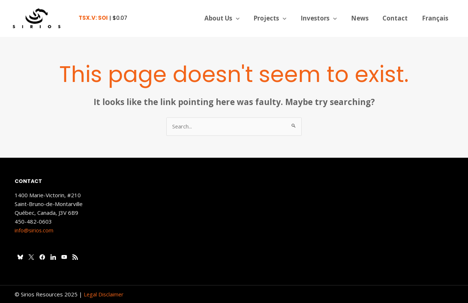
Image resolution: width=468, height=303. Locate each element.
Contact (397, 18)
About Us (230, 18)
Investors (324, 18)
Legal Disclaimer (104, 294)
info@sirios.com (34, 230)
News (364, 18)
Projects (277, 18)
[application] (244, 18)
